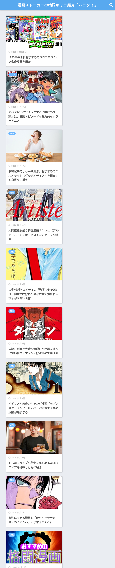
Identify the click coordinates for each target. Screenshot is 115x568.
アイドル (12, 480)
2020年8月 (13, 389)
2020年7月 (13, 397)
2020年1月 (13, 426)
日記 (10, 508)
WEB (12, 79)
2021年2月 (13, 368)
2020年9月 (13, 382)
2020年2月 (13, 418)
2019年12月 (14, 433)
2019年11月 (14, 440)
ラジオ (11, 501)
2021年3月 (13, 360)
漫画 (12, 19)
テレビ (11, 494)
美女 (10, 530)
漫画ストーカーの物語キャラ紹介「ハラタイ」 (58, 5)
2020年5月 (13, 411)
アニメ (65, 19)
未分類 (11, 516)
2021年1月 (13, 375)
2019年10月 (14, 447)
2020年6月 (13, 404)
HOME (57, 554)
